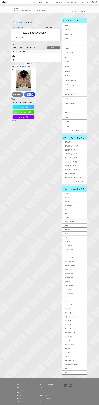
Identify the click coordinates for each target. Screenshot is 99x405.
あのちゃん (15, 66)
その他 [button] (86, 2)
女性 (21, 47)
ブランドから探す (18, 22)
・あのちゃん (18, 37)
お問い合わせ (43, 395)
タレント (35, 2)
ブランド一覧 (10, 5)
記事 (53, 2)
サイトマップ (43, 390)
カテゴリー (48, 2)
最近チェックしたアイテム (62, 2)
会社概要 (42, 401)
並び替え (53, 47)
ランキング (77, 2)
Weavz (14, 99)
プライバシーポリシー (45, 398)
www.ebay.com (18, 120)
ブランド (41, 2)
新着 (72, 2)
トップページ (3, 5)
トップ (30, 2)
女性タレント (25, 66)
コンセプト (43, 392)
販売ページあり (30, 47)
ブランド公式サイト (17, 27)
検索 (82, 2)
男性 (15, 47)
